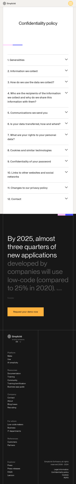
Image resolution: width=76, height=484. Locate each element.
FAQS (9, 472)
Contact (11, 398)
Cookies (65, 475)
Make (9, 356)
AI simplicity (12, 363)
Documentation (14, 373)
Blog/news (12, 404)
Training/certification (16, 383)
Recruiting (11, 408)
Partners (11, 445)
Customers (12, 442)
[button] (18, 341)
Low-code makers (15, 424)
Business (11, 428)
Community (12, 380)
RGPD (66, 478)
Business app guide (15, 387)
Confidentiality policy (60, 472)
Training (11, 377)
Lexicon (10, 475)
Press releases (13, 469)
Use (9, 359)
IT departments (14, 431)
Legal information (61, 470)
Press (9, 465)
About (10, 401)
